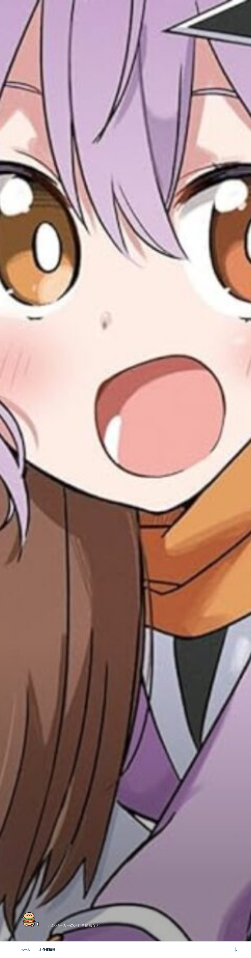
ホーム (25, 950)
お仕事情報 (47, 950)
